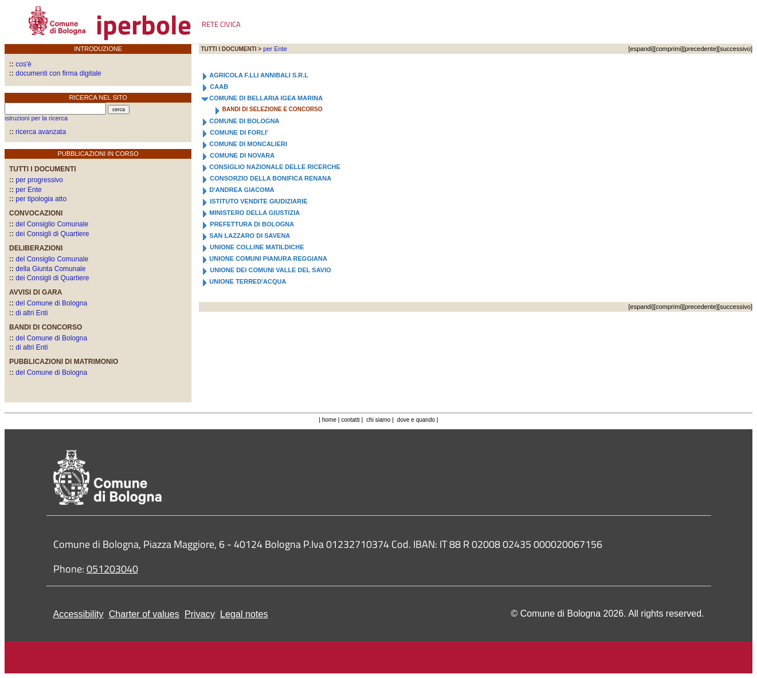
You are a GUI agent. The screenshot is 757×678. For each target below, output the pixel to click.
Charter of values (144, 614)
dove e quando (416, 420)
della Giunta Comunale (47, 269)
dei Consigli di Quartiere (49, 234)
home (329, 420)
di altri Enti (28, 313)
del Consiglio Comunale (48, 224)
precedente (700, 48)
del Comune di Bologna (48, 303)
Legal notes (244, 614)
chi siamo (378, 420)
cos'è (20, 64)
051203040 (112, 569)
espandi (641, 48)
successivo (735, 48)
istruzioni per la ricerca (36, 118)
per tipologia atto (37, 199)
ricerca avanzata (40, 132)
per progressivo (36, 180)
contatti (351, 420)
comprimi (668, 48)
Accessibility (78, 614)
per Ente (25, 190)
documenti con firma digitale (55, 73)
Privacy (200, 614)
